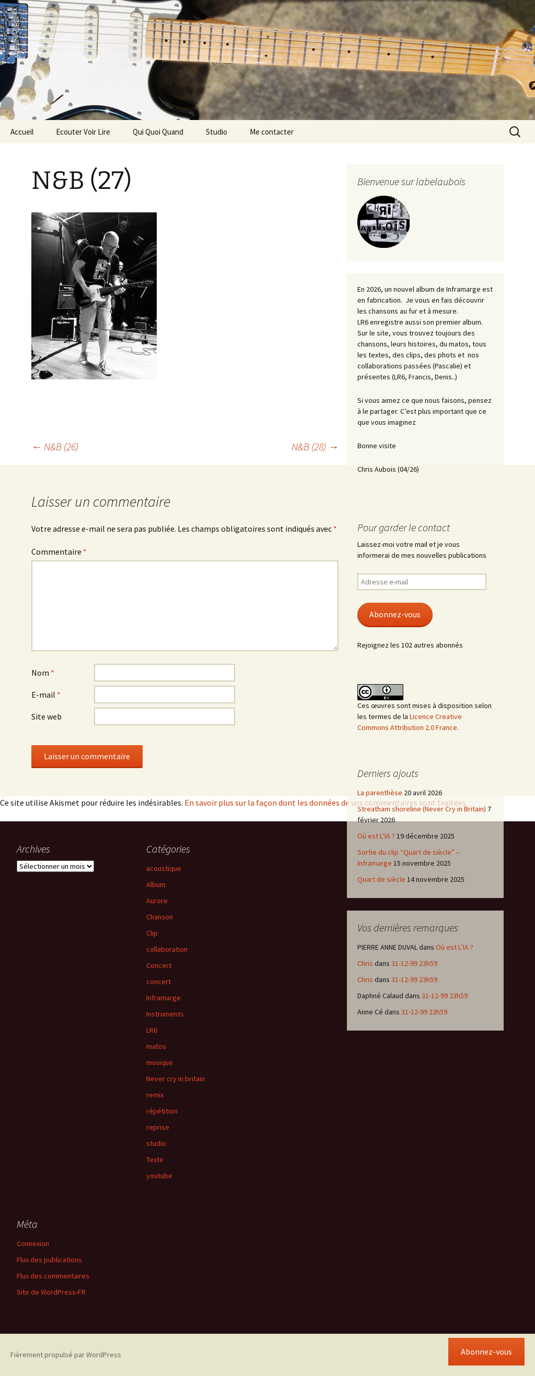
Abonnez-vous (395, 614)
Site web (46, 716)
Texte (155, 1159)
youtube (159, 1175)
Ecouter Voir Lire (83, 132)
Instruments (165, 1014)
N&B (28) (315, 446)
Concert (158, 965)
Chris (365, 963)
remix (155, 1094)
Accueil (21, 132)
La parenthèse (379, 792)
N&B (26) (54, 446)
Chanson (159, 917)
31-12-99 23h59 (414, 963)
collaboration (167, 949)
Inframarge (163, 997)
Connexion (33, 1243)
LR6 (151, 1030)
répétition (162, 1111)
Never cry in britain (175, 1078)
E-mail (46, 694)
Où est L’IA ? (376, 836)
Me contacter (272, 132)
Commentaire (59, 551)
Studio (216, 132)
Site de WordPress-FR (51, 1292)
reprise (157, 1127)
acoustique (163, 868)
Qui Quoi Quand (158, 132)
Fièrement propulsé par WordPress (65, 1354)
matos (156, 1046)
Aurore (157, 900)
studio (156, 1143)
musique (159, 1062)
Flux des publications (49, 1259)
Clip (152, 933)
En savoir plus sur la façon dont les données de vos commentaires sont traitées (325, 802)
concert (158, 981)
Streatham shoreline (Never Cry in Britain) (421, 808)
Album (156, 884)
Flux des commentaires (53, 1276)
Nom (42, 672)
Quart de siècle (381, 879)
